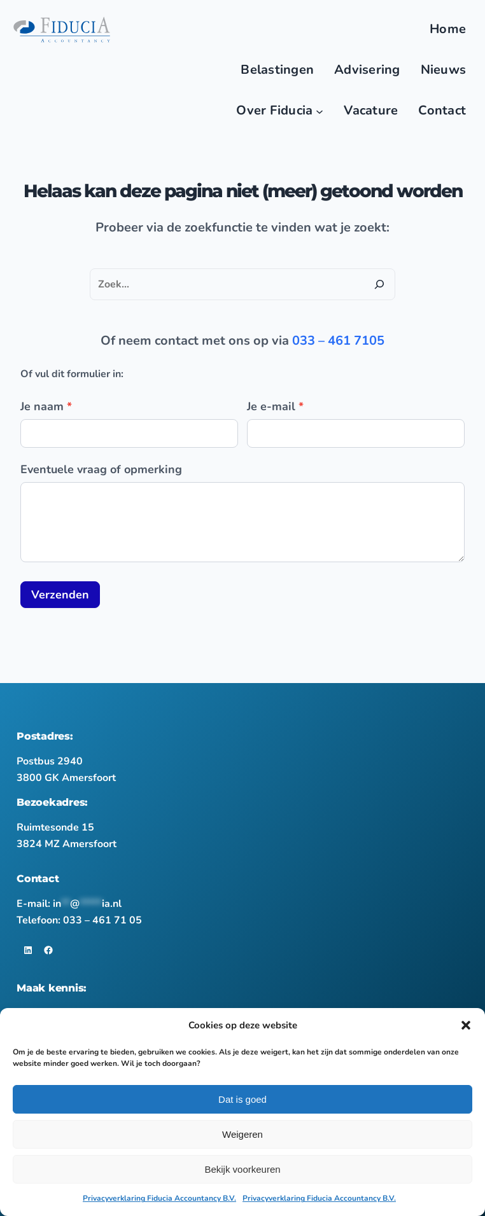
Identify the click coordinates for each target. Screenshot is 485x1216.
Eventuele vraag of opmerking (101, 469)
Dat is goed (242, 1099)
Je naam (46, 406)
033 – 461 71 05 (102, 920)
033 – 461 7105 (338, 340)
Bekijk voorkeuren (242, 1169)
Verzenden (60, 594)
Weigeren (242, 1134)
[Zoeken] (379, 284)
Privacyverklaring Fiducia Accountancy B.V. (159, 1198)
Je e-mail (275, 406)
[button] (466, 1025)
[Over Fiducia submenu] (319, 110)
